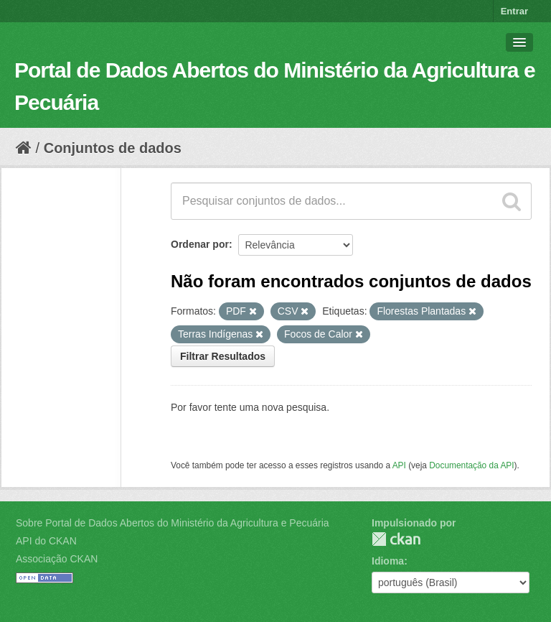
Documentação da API (471, 465)
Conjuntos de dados (113, 148)
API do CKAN (46, 541)
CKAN (396, 539)
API (399, 465)
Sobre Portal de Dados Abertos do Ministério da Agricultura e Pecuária (172, 523)
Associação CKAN (57, 559)
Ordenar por (200, 244)
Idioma (388, 561)
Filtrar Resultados (222, 356)
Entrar (514, 11)
